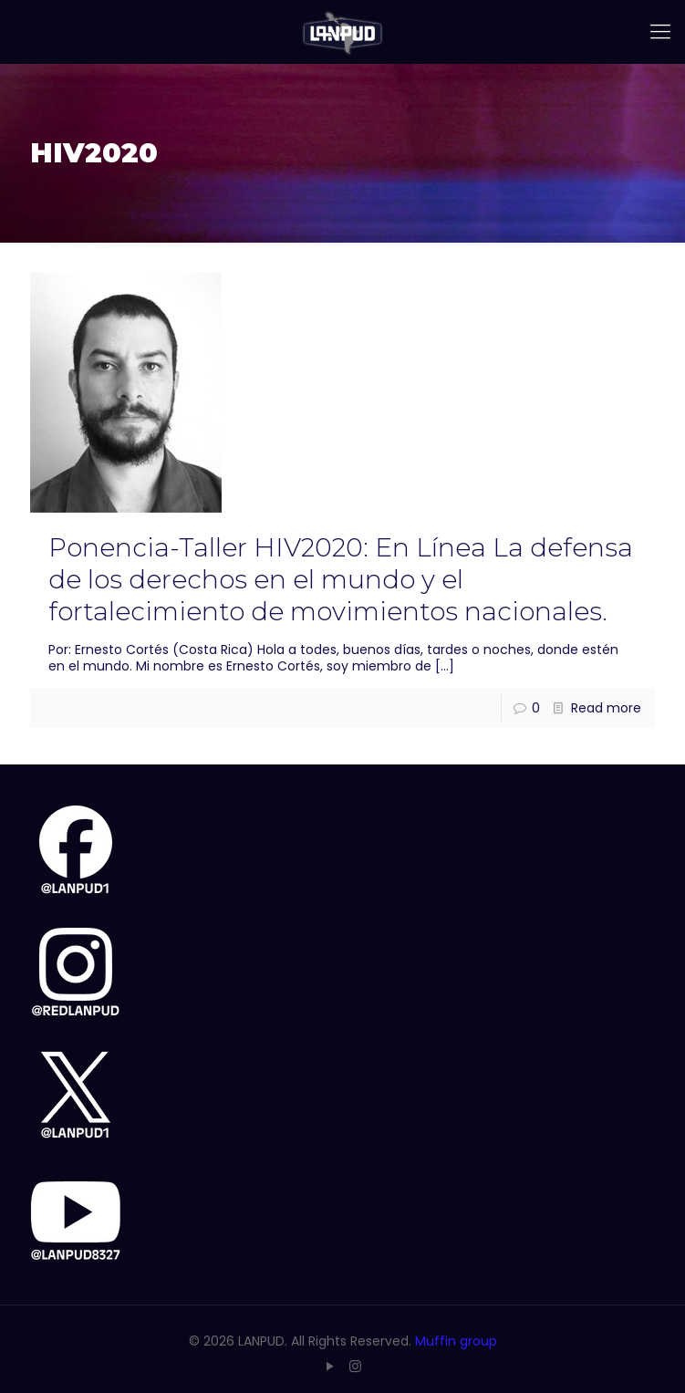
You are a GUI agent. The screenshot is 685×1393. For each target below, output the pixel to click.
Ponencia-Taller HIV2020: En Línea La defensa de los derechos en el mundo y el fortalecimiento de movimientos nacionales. (340, 579)
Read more (606, 708)
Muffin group (456, 1341)
